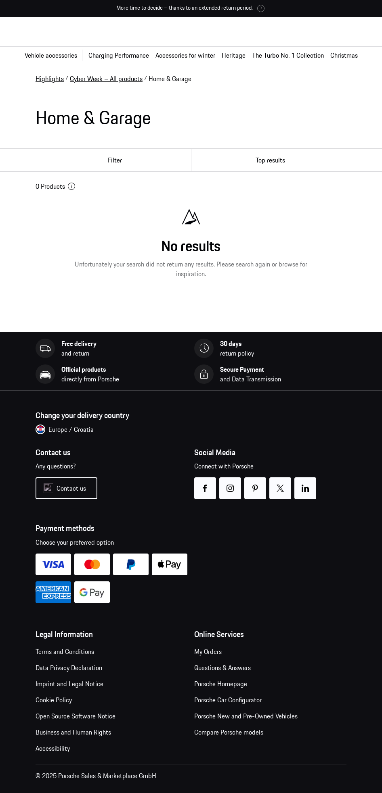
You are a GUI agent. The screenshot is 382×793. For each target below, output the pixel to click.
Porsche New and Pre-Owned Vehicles (246, 716)
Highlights (50, 78)
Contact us (71, 488)
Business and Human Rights (73, 732)
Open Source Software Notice (75, 716)
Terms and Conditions (65, 651)
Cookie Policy (54, 700)
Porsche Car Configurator (228, 700)
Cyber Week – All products (106, 78)
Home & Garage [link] (170, 78)
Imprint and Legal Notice (69, 684)
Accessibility (53, 748)
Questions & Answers (222, 667)
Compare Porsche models (228, 732)
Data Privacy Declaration (69, 667)
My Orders (208, 651)
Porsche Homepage (220, 684)
